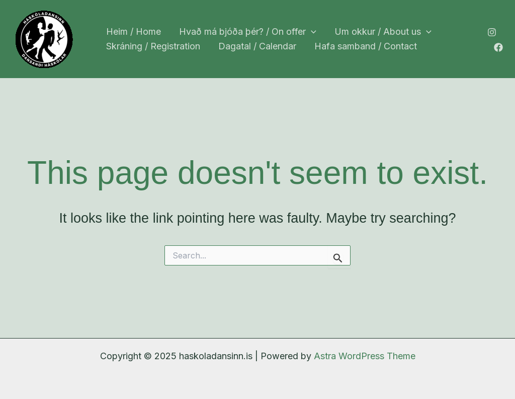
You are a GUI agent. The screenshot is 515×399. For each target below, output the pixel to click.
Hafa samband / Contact (365, 46)
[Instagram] (491, 32)
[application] (311, 32)
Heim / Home (133, 31)
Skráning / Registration (153, 46)
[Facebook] (498, 47)
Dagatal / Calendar (257, 46)
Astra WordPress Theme (364, 356)
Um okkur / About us (383, 32)
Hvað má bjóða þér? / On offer (247, 32)
